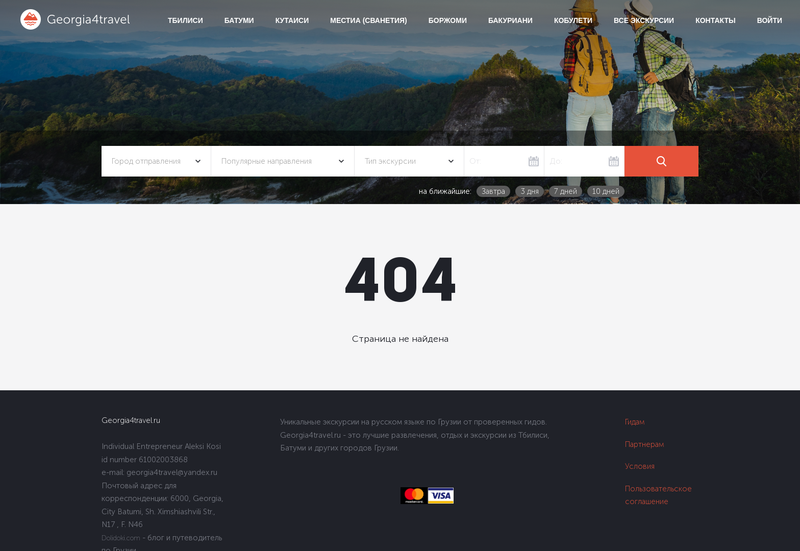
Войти (769, 20)
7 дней (565, 191)
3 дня (529, 191)
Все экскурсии (644, 20)
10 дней (605, 191)
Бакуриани (510, 20)
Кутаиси (292, 20)
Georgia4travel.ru (131, 420)
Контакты (715, 20)
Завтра (493, 191)
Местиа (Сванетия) (368, 20)
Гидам (635, 422)
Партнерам (644, 444)
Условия (640, 466)
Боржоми (448, 20)
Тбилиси (185, 20)
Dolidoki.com (121, 538)
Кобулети (573, 20)
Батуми (239, 20)
